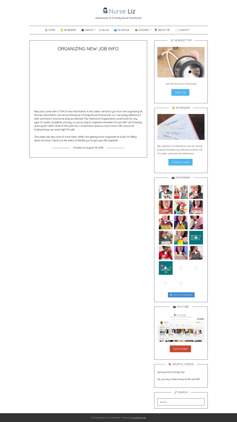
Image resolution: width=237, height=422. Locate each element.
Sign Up (180, 92)
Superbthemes (139, 417)
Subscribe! (180, 349)
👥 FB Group (122, 30)
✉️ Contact (182, 30)
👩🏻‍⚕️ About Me (162, 30)
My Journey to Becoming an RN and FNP (178, 379)
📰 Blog (104, 30)
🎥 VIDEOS (87, 30)
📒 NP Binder (68, 30)
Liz (119, 10)
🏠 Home (50, 30)
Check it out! (180, 162)
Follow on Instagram (181, 295)
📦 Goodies (142, 30)
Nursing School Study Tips (171, 372)
